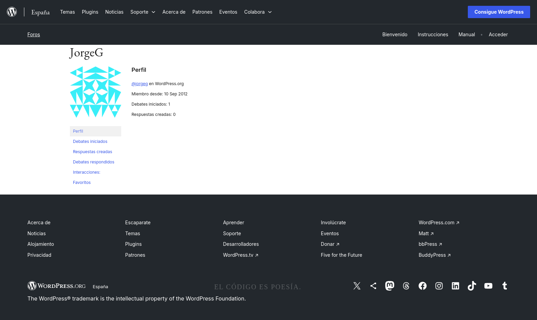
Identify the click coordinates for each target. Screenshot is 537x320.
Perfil (78, 131)
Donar (330, 244)
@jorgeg (140, 83)
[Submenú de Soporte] (143, 12)
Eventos (330, 233)
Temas (132, 233)
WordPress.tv (241, 255)
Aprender (233, 222)
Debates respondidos (93, 161)
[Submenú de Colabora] (258, 12)
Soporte (232, 233)
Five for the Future (341, 255)
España (100, 286)
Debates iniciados (90, 141)
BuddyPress (435, 255)
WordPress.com (439, 222)
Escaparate (138, 222)
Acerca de (39, 222)
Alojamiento (40, 244)
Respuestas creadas (92, 151)
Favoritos (82, 182)
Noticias (36, 233)
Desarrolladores (241, 244)
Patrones (135, 255)
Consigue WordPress (499, 12)
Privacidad (39, 255)
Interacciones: (86, 172)
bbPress (430, 244)
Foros (33, 34)
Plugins (133, 244)
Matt (426, 233)
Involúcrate (333, 222)
